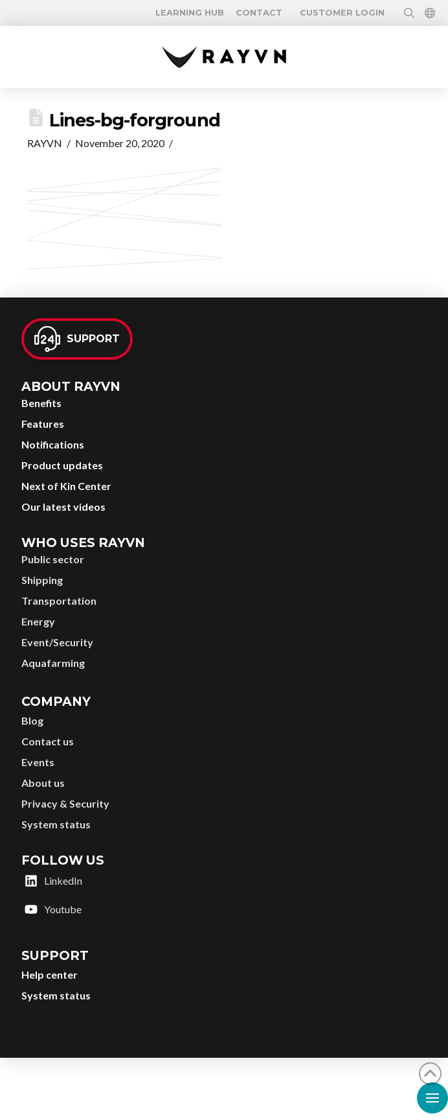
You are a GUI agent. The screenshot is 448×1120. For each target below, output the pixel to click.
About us (43, 782)
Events (37, 762)
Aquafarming (53, 663)
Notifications (52, 444)
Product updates (62, 465)
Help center (49, 974)
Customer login (342, 13)
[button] (189, 13)
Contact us (47, 741)
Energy (38, 621)
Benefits (41, 403)
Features (42, 423)
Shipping (42, 580)
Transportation (58, 600)
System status (56, 824)
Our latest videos (63, 506)
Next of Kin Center (66, 486)
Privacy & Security (65, 803)
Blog (32, 720)
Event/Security (57, 642)
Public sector (52, 559)
